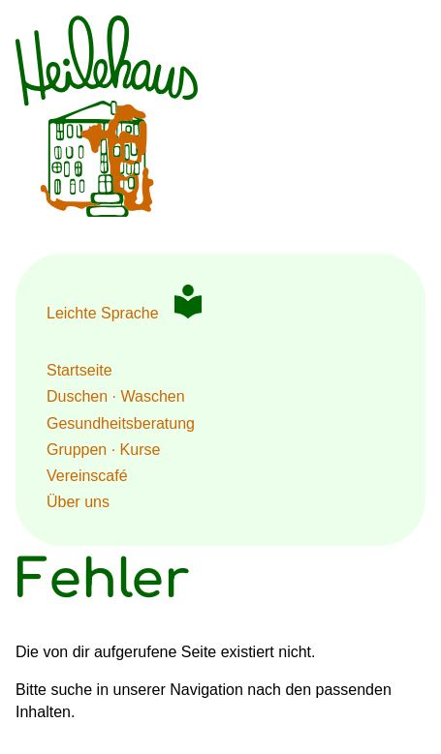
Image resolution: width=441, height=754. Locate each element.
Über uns (78, 502)
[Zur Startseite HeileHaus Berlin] (107, 211)
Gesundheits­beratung (121, 423)
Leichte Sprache (103, 313)
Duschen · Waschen (116, 396)
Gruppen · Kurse (103, 449)
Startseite (79, 370)
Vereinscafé (87, 475)
